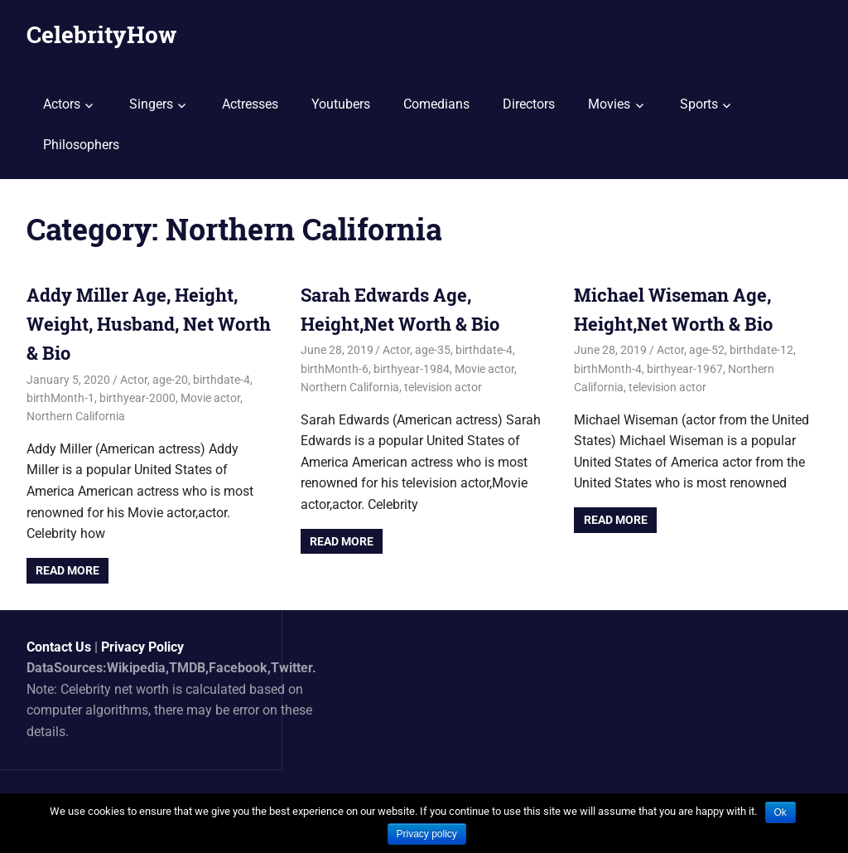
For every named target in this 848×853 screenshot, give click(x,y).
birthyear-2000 (137, 398)
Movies (609, 104)
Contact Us (58, 647)
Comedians (436, 104)
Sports (699, 104)
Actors (61, 104)
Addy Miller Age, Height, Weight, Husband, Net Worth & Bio (148, 324)
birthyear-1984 (411, 369)
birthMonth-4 (608, 369)
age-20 (170, 379)
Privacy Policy (142, 647)
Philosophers (81, 145)
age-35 (432, 349)
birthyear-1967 (685, 369)
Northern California (75, 416)
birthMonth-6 (335, 369)
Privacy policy (427, 834)
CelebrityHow (101, 34)
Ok (780, 812)
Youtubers (340, 104)
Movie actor (210, 398)
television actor (443, 387)
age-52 (707, 349)
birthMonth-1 (60, 398)
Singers (151, 104)
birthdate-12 (761, 349)
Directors (529, 104)
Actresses (250, 104)
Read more (67, 570)
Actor (133, 379)
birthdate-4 (221, 379)
